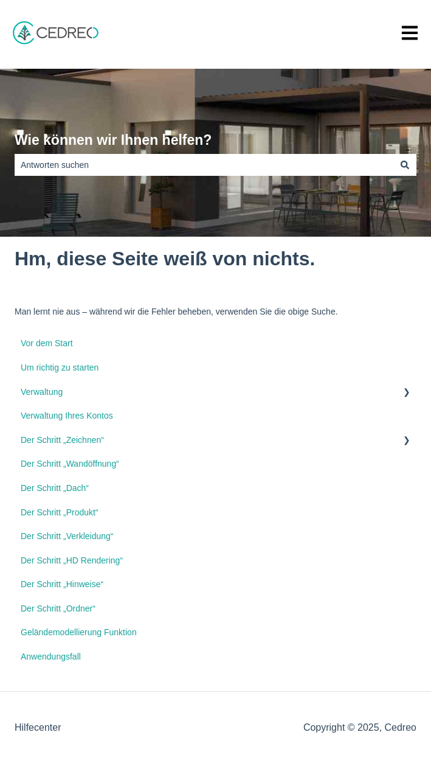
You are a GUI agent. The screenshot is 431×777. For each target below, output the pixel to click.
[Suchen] (404, 165)
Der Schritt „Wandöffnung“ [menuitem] (70, 464)
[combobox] (204, 165)
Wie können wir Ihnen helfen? (113, 140)
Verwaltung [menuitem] (42, 392)
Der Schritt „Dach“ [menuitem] (55, 488)
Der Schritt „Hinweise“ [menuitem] (62, 584)
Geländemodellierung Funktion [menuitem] (79, 632)
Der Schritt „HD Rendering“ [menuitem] (72, 560)
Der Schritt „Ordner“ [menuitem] (58, 608)
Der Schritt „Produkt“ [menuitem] (59, 512)
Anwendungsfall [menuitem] (51, 656)
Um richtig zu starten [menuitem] (59, 367)
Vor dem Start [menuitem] (47, 343)
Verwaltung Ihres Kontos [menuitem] (67, 415)
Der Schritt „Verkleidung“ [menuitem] (67, 536)
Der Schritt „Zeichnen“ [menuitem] (62, 440)
